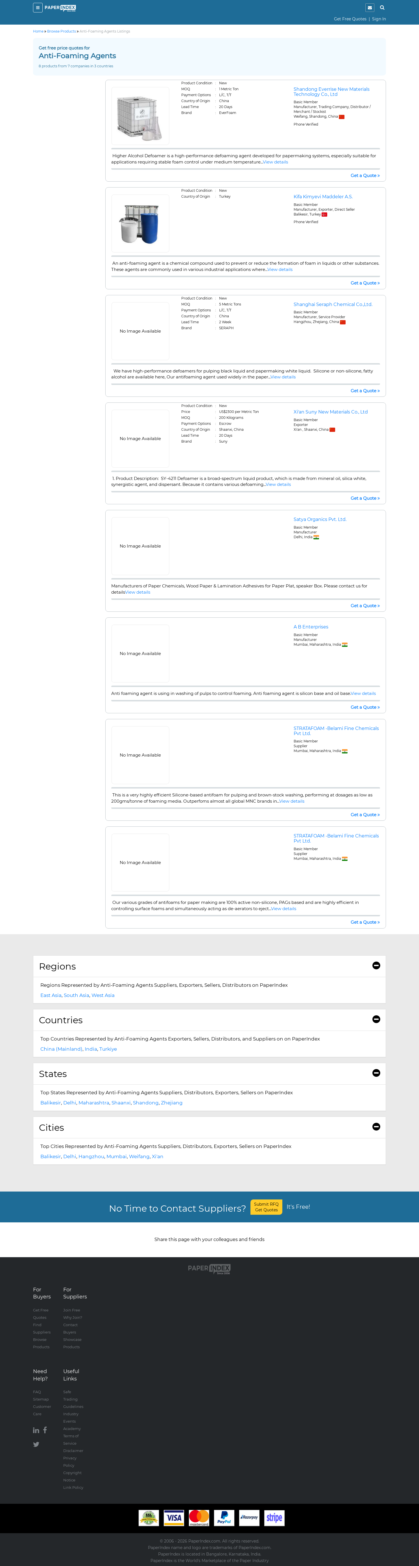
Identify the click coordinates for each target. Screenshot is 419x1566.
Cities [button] (209, 1127)
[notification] (369, 7)
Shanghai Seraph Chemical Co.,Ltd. (333, 304)
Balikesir (50, 1103)
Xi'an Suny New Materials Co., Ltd (331, 412)
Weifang (139, 1156)
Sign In (379, 18)
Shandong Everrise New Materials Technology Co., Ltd (332, 92)
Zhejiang (172, 1103)
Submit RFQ (266, 1207)
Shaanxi (121, 1103)
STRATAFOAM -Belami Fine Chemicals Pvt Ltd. (336, 731)
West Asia (103, 995)
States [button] (209, 1073)
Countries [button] (209, 1020)
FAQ (37, 1392)
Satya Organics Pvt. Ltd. (320, 519)
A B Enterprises (311, 627)
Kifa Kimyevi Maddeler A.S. (323, 196)
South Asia (76, 995)
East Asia (51, 995)
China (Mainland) (61, 1049)
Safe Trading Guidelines (73, 1399)
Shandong (146, 1103)
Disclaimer (73, 1450)
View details (275, 162)
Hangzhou (91, 1156)
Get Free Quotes (350, 18)
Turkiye (108, 1049)
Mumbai (116, 1156)
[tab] (209, 966)
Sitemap (41, 1399)
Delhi (69, 1103)
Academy (72, 1428)
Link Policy (73, 1487)
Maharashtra (93, 1103)
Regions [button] (209, 966)
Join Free (71, 1310)
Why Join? (72, 1317)
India (91, 1049)
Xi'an (157, 1156)
